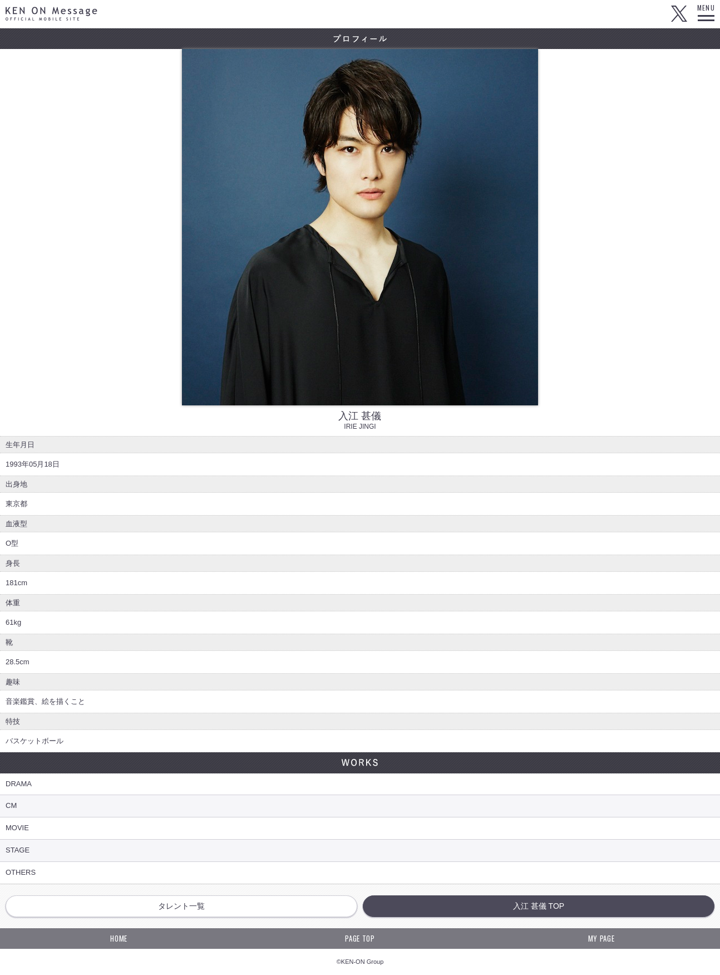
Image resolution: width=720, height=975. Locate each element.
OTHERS (21, 872)
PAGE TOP (359, 938)
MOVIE (17, 828)
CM (11, 805)
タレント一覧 (181, 905)
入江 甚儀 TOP (538, 905)
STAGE (17, 850)
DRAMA (19, 784)
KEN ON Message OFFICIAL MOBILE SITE (51, 14)
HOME (118, 938)
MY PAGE (601, 938)
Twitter (678, 14)
